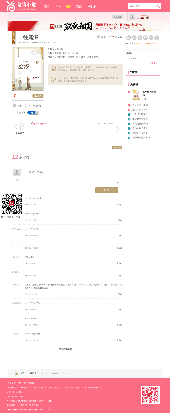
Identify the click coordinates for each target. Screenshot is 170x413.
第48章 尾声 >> (38, 124)
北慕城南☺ (16, 303)
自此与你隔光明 (140, 123)
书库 (58, 6)
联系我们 (31, 383)
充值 (79, 6)
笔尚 (46, 6)
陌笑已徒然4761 (16, 229)
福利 (69, 6)
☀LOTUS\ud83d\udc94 (16, 244)
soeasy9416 (16, 284)
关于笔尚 (11, 383)
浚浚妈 (17, 334)
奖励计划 (21, 383)
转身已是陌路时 (140, 114)
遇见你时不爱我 (140, 105)
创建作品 (117, 17)
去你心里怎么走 (140, 128)
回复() (120, 205)
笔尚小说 (23, 6)
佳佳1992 (17, 257)
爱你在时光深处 (140, 133)
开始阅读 (35, 105)
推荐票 (38, 96)
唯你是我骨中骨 (140, 119)
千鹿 (47, 373)
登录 (139, 19)
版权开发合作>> (153, 43)
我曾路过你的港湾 (141, 137)
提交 (106, 190)
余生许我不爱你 (140, 109)
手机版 (92, 6)
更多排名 (153, 63)
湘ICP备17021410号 (15, 396)
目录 (17, 105)
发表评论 (117, 147)
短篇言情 (22, 42)
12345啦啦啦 (16, 272)
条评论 (20, 157)
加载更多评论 (65, 349)
